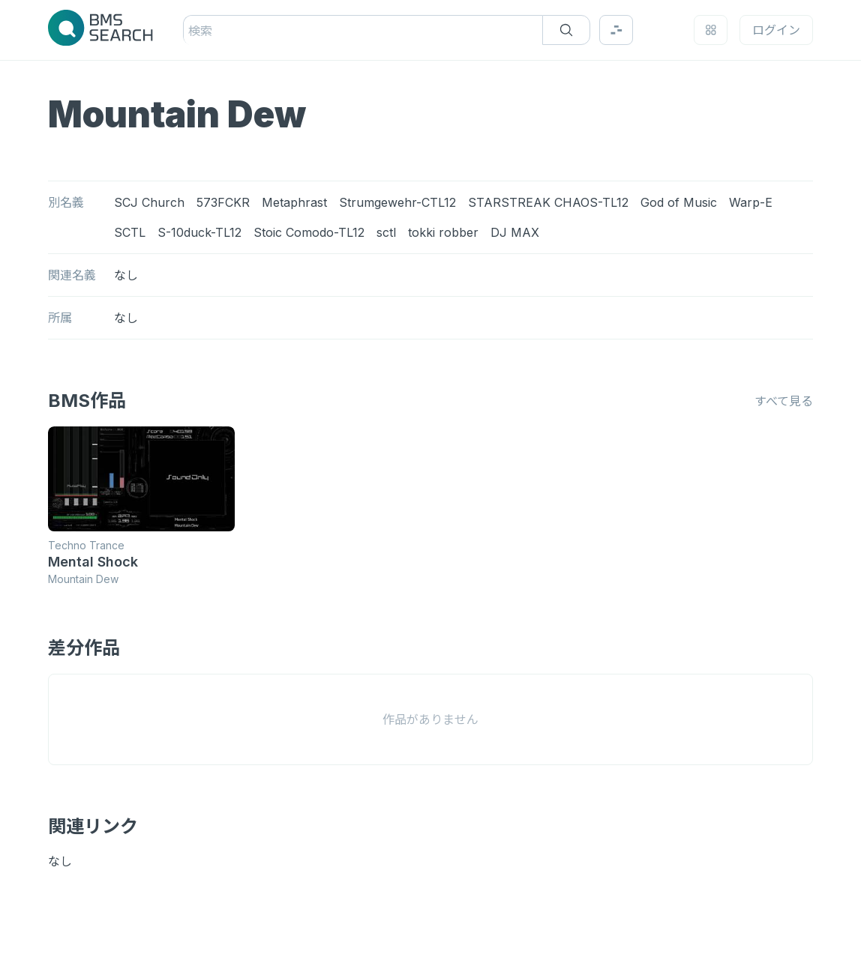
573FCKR (223, 202)
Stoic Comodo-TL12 (309, 232)
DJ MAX (514, 232)
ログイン (776, 29)
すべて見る (783, 400)
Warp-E (750, 202)
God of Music (678, 202)
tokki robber (443, 232)
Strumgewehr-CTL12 (397, 202)
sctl (386, 232)
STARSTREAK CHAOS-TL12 (548, 202)
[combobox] (190, 31)
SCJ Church (149, 202)
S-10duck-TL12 (200, 232)
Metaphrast (294, 202)
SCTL (130, 232)
